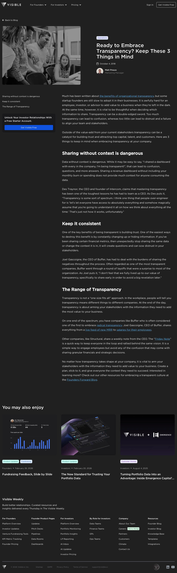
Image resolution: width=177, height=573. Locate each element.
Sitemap (39, 567)
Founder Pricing (10, 544)
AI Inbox (65, 544)
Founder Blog (154, 523)
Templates (153, 539)
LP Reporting (67, 539)
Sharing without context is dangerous (21, 96)
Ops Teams (95, 539)
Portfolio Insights (69, 534)
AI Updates (66, 549)
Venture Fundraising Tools (15, 534)
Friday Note (162, 338)
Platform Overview (11, 523)
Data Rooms (37, 539)
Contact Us (124, 549)
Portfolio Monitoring (71, 529)
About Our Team (127, 523)
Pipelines (35, 534)
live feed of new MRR (99, 329)
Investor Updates (10, 529)
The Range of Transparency (15, 106)
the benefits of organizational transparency (127, 95)
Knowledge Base (156, 534)
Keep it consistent (11, 101)
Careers (129, 528)
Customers (124, 539)
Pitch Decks (37, 529)
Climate (122, 544)
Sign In (150, 5)
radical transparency (109, 325)
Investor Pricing (68, 554)
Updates (35, 523)
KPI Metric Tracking (12, 539)
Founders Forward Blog (82, 379)
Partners (123, 534)
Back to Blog (10, 20)
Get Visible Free (166, 5)
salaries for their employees (134, 329)
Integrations (154, 544)
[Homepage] (11, 4)
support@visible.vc (100, 567)
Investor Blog (154, 529)
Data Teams (95, 523)
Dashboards (37, 544)
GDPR (49, 567)
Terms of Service (80, 567)
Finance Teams (97, 529)
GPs (91, 534)
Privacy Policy (63, 567)
